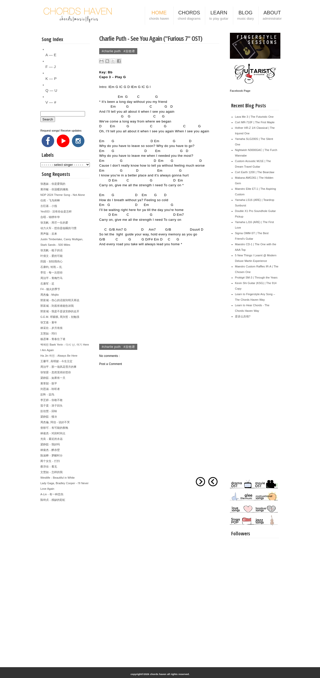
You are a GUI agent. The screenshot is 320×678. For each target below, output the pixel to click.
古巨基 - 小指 (48, 205)
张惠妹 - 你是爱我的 (52, 183)
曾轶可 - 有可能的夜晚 (54, 427)
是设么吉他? (242, 316)
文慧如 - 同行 (48, 333)
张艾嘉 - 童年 (48, 322)
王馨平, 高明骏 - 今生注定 (56, 361)
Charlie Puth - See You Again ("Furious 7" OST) (150, 38)
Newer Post (213, 481)
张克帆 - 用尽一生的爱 (54, 222)
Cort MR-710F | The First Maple (255, 122)
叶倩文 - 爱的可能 (51, 255)
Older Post (200, 481)
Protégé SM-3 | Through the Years (256, 277)
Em (112, 87)
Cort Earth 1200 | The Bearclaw (254, 172)
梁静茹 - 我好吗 (50, 444)
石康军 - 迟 (47, 283)
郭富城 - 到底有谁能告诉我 (57, 305)
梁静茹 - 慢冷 (48, 416)
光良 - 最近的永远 (51, 438)
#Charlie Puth (112, 51)
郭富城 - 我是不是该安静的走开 (59, 311)
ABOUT (272, 16)
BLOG (245, 16)
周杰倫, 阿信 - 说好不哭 (55, 422)
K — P (51, 78)
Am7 (119, 229)
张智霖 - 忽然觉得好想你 (55, 372)
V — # (50, 102)
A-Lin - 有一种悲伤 (51, 494)
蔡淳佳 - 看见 (48, 466)
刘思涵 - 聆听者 (50, 388)
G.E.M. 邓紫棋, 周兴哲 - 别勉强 (59, 316)
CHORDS (189, 16)
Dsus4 (195, 229)
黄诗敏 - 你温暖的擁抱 (54, 189)
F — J (50, 67)
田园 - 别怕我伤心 (51, 261)
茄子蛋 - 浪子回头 (51, 405)
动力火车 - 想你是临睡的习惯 (58, 228)
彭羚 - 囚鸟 (47, 394)
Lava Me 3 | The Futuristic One (254, 116)
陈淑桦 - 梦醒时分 (51, 455)
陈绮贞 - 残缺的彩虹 (52, 499)
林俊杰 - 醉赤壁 (50, 449)
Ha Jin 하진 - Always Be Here (58, 355)
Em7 (180, 215)
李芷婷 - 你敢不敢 (51, 400)
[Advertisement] (65, 578)
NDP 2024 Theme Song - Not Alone (62, 194)
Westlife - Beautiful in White (57, 477)
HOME (159, 16)
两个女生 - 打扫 (50, 461)
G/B (112, 229)
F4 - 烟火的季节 (50, 289)
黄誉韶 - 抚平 (48, 383)
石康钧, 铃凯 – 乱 (51, 266)
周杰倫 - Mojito (49, 294)
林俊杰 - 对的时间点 (52, 433)
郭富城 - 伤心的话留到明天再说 (59, 300)
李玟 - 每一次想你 (51, 272)
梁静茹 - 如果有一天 (52, 377)
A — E (50, 55)
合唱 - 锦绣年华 (50, 217)
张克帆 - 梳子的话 (51, 250)
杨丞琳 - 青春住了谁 (52, 339)
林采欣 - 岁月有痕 (51, 327)
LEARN (218, 16)
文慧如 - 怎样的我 (51, 472)
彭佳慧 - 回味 (48, 411)
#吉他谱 (129, 51)
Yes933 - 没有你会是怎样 (56, 211)
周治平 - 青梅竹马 (51, 278)
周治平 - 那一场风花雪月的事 (58, 366)
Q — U (51, 90)
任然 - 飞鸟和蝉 (50, 200)
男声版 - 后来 (48, 233)
